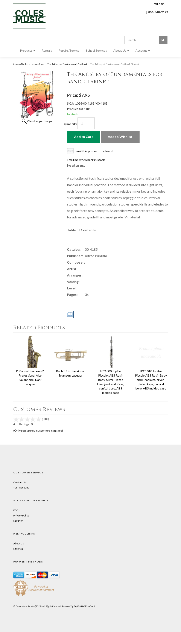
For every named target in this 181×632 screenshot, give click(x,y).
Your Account (21, 487)
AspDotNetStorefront (84, 606)
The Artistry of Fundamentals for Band (67, 64)
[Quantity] (86, 123)
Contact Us (19, 482)
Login (159, 4)
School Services (96, 50)
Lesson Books (20, 64)
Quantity (70, 124)
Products (27, 50)
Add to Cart (83, 136)
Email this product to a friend (94, 151)
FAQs (16, 510)
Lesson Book (37, 64)
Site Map (18, 548)
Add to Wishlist (120, 136)
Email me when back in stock (86, 160)
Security (18, 520)
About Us (121, 50)
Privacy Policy (21, 515)
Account (142, 50)
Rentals (47, 50)
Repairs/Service (68, 50)
